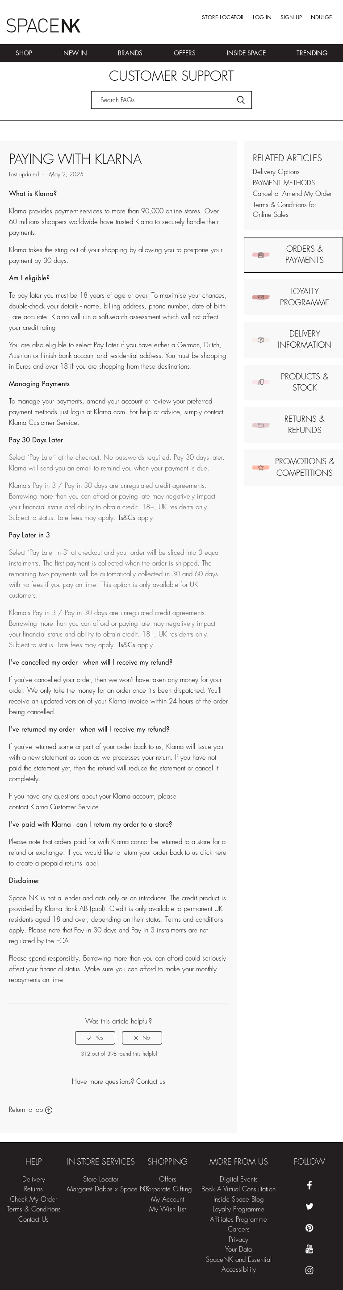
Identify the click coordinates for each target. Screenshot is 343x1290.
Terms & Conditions (34, 1209)
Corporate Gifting (167, 1189)
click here (213, 852)
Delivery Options (276, 172)
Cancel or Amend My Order (292, 194)
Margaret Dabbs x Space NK (108, 1189)
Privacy (238, 1239)
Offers (185, 53)
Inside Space (246, 53)
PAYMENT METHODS (284, 183)
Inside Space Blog (238, 1199)
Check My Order (33, 1199)
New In (75, 53)
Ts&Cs (126, 518)
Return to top (30, 1110)
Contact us (150, 1081)
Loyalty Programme (238, 1209)
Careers (239, 1229)
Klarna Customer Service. (44, 423)
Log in (262, 17)
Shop (24, 53)
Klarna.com (109, 412)
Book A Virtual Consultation (238, 1189)
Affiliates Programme (238, 1219)
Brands (130, 53)
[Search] (171, 100)
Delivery (33, 1179)
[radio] (95, 1037)
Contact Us (33, 1219)
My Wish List (167, 1209)
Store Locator (223, 17)
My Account (167, 1199)
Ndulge (321, 17)
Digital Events (239, 1179)
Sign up (291, 17)
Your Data (238, 1249)
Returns (33, 1189)
